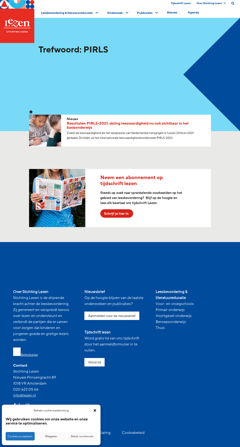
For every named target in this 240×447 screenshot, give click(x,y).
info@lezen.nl (24, 395)
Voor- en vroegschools (175, 303)
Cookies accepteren (20, 436)
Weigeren (51, 436)
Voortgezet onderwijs (174, 315)
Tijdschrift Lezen (181, 3)
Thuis (160, 327)
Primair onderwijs (170, 309)
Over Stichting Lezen (211, 3)
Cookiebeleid (133, 432)
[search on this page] (232, 3)
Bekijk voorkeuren (82, 436)
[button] (95, 410)
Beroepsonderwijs (171, 321)
